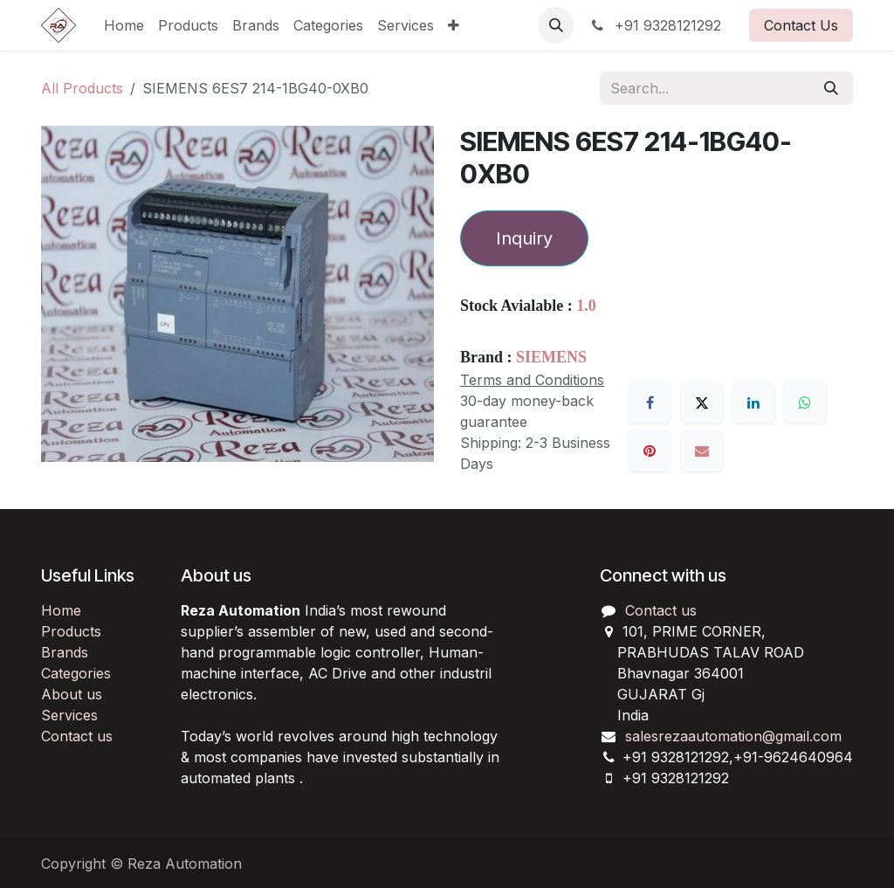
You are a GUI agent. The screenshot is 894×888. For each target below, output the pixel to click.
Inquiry (524, 238)
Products (71, 631)
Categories (76, 673)
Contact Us (801, 25)
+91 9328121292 (654, 25)
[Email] (702, 451)
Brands (64, 652)
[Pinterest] (649, 451)
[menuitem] (124, 25)
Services (69, 715)
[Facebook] (649, 402)
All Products (82, 88)
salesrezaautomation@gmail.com (733, 736)
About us (71, 694)
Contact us (77, 736)
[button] (556, 25)
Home (61, 610)
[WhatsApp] (805, 402)
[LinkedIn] (753, 402)
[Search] (831, 88)
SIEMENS (551, 357)
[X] (702, 402)
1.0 (586, 305)
